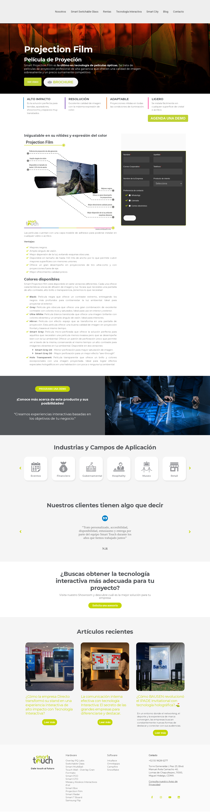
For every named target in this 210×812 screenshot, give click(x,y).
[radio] (155, 195)
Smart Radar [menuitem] (72, 794)
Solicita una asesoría (105, 605)
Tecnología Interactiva (129, 6)
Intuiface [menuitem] (112, 761)
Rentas (107, 6)
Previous (20, 468)
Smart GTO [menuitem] (72, 779)
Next (190, 468)
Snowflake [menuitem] (113, 770)
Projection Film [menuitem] (74, 791)
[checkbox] (155, 200)
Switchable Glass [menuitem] (75, 764)
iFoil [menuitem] (68, 785)
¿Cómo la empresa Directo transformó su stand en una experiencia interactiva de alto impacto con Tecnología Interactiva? (49, 704)
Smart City (152, 6)
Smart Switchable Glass (84, 6)
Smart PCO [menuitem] (72, 776)
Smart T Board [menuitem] (74, 797)
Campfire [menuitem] (112, 767)
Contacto (178, 6)
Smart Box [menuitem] (71, 788)
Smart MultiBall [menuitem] (74, 767)
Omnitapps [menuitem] (113, 764)
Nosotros (60, 6)
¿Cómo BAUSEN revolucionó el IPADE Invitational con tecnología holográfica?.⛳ (159, 702)
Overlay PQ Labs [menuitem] (75, 761)
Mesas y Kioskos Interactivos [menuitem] (81, 782)
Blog (165, 6)
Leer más (49, 722)
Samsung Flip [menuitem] (73, 800)
